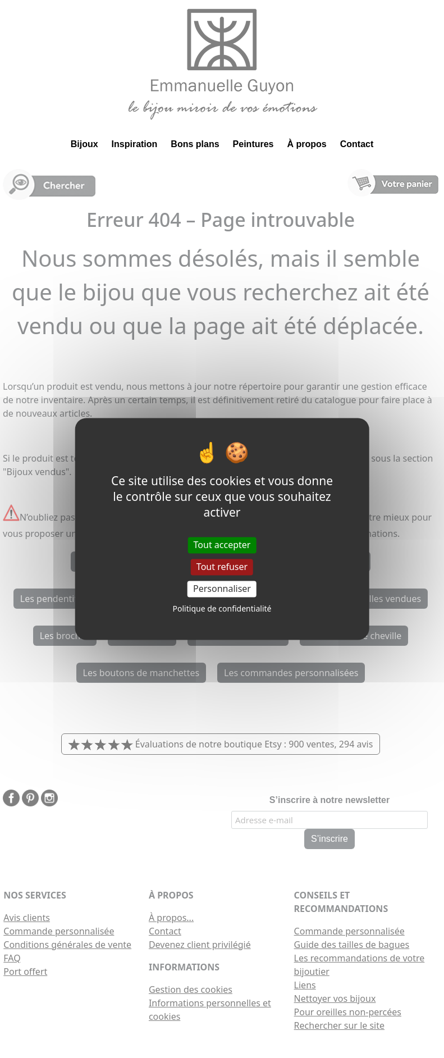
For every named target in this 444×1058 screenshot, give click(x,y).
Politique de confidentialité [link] (222, 609)
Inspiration (135, 144)
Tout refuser (222, 566)
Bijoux (84, 144)
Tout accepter (222, 545)
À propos (307, 144)
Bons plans (195, 144)
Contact (357, 144)
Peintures (253, 144)
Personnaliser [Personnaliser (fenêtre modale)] (222, 588)
